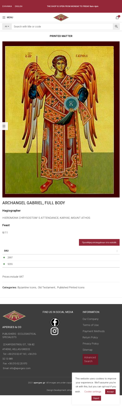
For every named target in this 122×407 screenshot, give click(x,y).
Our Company (90, 330)
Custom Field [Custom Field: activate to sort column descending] (108, 252)
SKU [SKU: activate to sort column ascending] (6, 250)
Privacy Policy (91, 355)
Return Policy (90, 349)
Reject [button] (96, 398)
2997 (6, 261)
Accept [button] (110, 392)
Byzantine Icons (26, 299)
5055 (6, 271)
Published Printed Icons (71, 299)
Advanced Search (90, 371)
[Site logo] (61, 17)
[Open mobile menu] (8, 17)
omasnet (71, 401)
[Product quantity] (86, 262)
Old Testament (46, 299)
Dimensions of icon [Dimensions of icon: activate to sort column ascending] (34, 252)
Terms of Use (91, 336)
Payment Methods (94, 343)
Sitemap (87, 361)
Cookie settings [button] (92, 391)
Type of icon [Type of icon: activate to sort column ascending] (55, 252)
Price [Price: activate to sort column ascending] (69, 250)
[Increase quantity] (91, 262)
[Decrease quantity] (81, 262)
